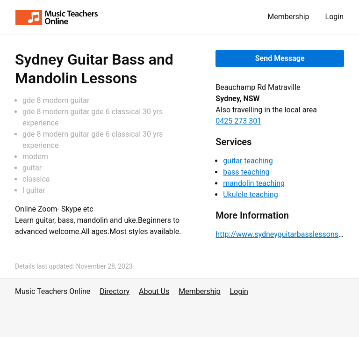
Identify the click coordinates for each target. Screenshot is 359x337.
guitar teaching (248, 160)
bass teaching (246, 172)
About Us (154, 291)
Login (334, 16)
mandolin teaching (254, 183)
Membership (288, 16)
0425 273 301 (238, 121)
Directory (114, 291)
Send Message (280, 58)
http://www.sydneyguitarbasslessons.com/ (286, 234)
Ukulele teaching (250, 194)
